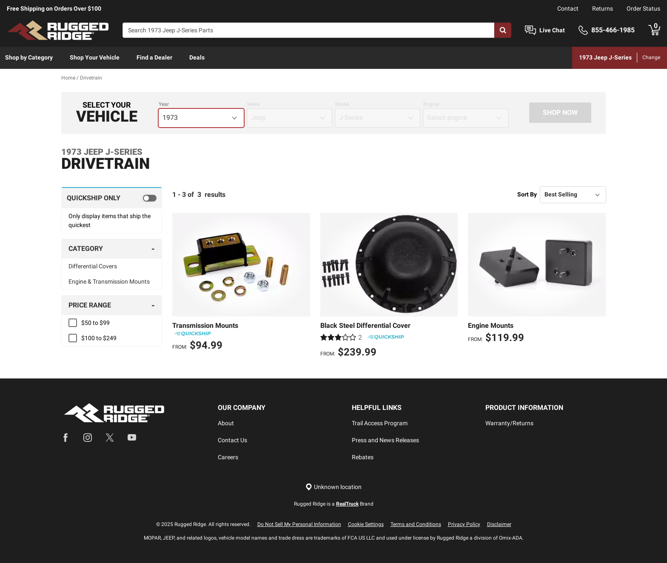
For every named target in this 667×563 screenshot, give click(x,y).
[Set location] (333, 487)
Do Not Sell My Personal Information (299, 524)
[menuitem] (29, 58)
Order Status (643, 8)
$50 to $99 (95, 322)
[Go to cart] (654, 30)
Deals (197, 57)
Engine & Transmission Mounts (109, 281)
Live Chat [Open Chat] (552, 30)
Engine (431, 104)
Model (342, 104)
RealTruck (347, 504)
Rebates (362, 457)
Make (253, 104)
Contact (568, 8)
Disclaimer (499, 524)
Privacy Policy (464, 524)
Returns (602, 8)
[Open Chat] (530, 30)
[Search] (308, 30)
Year (164, 104)
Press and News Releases (385, 440)
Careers (228, 457)
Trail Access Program (380, 423)
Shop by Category (29, 57)
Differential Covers (92, 266)
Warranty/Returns (509, 423)
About (226, 423)
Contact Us (232, 440)
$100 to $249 (99, 338)
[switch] (112, 197)
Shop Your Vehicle (95, 57)
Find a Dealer (154, 57)
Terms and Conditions (416, 524)
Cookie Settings (366, 524)
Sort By (527, 194)
